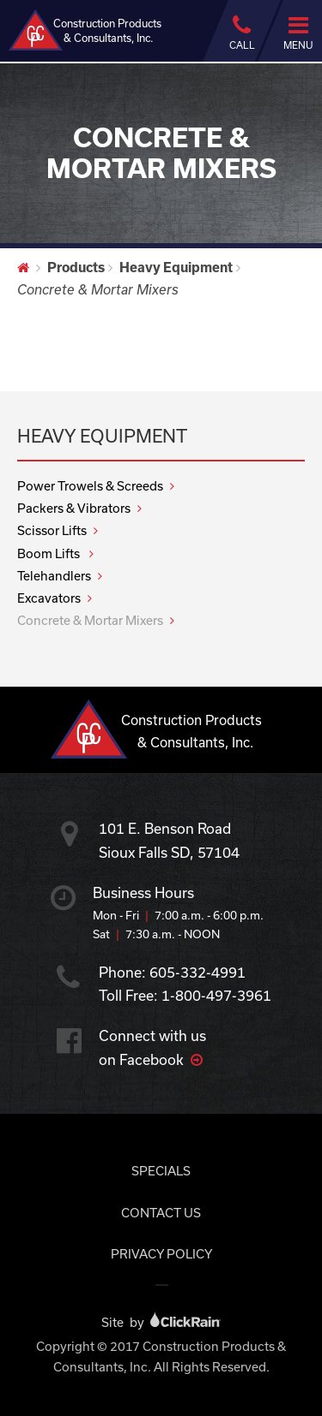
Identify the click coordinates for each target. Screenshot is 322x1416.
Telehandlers (54, 575)
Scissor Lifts (52, 530)
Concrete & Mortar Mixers (90, 620)
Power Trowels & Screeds (90, 486)
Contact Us (161, 1212)
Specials (161, 1170)
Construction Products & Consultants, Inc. (85, 30)
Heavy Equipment (176, 267)
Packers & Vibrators (74, 508)
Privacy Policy (161, 1253)
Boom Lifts (49, 553)
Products (76, 267)
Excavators (49, 598)
